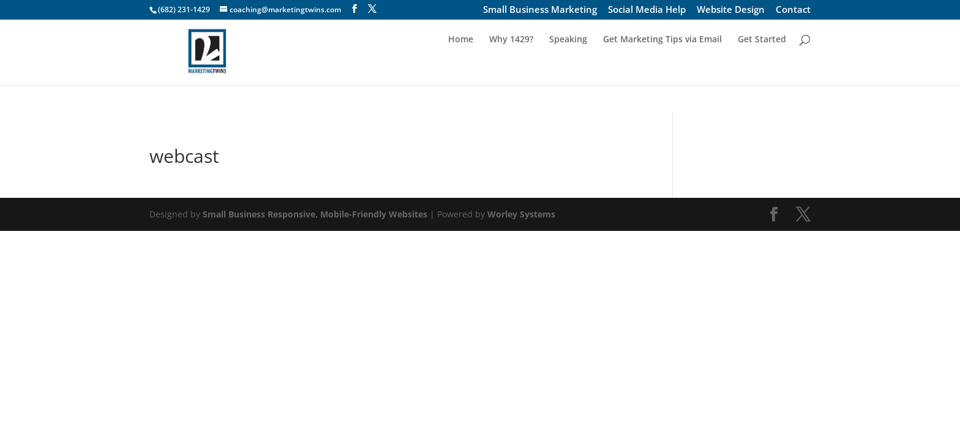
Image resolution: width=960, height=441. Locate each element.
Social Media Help (647, 10)
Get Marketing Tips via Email (662, 66)
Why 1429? (511, 66)
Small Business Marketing (540, 10)
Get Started (762, 66)
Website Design (731, 10)
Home (460, 66)
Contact (793, 10)
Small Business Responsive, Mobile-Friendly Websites (315, 214)
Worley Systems (521, 214)
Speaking (568, 66)
